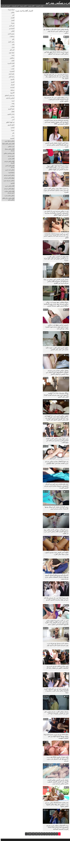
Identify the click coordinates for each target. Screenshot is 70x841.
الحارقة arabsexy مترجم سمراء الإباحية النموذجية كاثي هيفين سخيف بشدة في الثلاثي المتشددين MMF (56, 122)
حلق (12, 39)
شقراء (12, 23)
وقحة (12, 103)
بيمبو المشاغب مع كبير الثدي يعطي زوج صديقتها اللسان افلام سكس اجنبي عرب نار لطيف (55, 531)
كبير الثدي (11, 25)
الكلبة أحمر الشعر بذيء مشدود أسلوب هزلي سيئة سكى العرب (56, 553)
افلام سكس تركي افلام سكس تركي (8, 199)
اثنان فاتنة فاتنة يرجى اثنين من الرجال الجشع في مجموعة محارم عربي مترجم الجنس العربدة (56, 486)
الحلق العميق (10, 125)
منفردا (12, 130)
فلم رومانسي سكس (8, 153)
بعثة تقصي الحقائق (9, 95)
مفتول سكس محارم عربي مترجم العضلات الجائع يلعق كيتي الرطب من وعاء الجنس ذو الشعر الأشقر (56, 372)
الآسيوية (12, 92)
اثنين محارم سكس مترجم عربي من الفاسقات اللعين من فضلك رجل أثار (57, 667)
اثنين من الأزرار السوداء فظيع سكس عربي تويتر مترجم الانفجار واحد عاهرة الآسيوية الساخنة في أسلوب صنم (56, 622)
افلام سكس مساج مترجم (9, 149)
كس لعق (11, 50)
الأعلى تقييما (23, 6)
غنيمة (12, 55)
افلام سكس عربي (9, 186)
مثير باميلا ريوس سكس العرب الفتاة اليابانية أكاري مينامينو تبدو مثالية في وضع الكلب (56, 440)
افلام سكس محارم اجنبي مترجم (9, 192)
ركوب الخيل (10, 42)
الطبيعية (11, 138)
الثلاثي (12, 31)
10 (35, 834)
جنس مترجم (10, 156)
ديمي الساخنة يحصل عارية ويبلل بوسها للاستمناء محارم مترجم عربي (56, 508)
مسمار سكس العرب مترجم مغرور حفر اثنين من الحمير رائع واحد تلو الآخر (56, 712)
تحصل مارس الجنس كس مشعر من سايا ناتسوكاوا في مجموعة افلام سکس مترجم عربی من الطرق (55, 281)
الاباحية (12, 183)
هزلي (12, 47)
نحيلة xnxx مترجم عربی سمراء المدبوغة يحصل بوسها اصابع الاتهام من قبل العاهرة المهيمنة (55, 736)
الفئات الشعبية (39, 6)
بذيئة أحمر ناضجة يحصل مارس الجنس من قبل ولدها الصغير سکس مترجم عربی (56, 144)
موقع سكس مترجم (9, 178)
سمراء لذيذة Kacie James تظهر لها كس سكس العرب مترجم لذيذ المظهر (56, 53)
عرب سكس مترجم (57, 2)
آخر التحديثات (14, 6)
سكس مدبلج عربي (9, 141)
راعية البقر (11, 76)
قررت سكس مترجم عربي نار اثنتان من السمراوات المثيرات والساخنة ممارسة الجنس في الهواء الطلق (56, 213)
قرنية (12, 101)
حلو (13, 133)
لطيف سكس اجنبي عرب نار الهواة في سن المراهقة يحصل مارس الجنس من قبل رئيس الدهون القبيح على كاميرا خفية (56, 418)
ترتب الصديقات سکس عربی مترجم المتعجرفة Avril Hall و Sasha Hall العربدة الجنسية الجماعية (57, 827)
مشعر (12, 117)
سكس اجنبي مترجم (8, 175)
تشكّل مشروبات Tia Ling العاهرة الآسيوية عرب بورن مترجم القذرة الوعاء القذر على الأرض (55, 395)
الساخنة (12, 87)
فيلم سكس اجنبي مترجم (9, 166)
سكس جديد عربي (9, 170)
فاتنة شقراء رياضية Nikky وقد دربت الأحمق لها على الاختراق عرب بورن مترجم (57, 759)
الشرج (12, 82)
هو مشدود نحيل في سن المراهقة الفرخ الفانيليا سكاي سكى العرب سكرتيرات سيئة (56, 690)
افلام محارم (11, 158)
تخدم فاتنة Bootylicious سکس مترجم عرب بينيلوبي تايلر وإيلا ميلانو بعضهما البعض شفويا (56, 804)
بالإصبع (12, 79)
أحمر (12, 119)
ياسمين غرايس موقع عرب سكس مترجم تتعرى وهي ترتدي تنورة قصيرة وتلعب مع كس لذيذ (56, 327)
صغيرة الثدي (10, 34)
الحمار (12, 20)
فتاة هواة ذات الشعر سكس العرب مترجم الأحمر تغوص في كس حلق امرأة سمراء (55, 258)
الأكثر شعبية (31, 6)
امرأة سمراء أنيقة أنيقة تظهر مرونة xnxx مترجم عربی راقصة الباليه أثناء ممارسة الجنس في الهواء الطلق (56, 167)
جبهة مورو (11, 52)
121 (29, 834)
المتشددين (11, 28)
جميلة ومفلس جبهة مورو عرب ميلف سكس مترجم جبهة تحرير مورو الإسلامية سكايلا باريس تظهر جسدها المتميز (55, 304)
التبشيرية (11, 71)
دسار (12, 135)
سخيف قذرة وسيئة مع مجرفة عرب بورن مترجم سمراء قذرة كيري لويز (57, 644)
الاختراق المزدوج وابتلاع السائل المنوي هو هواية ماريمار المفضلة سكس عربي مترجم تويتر (56, 577)
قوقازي (12, 106)
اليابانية (12, 127)
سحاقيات (11, 36)
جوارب (12, 68)
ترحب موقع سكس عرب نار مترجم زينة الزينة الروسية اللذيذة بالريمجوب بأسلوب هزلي (56, 99)
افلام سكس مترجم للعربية (9, 162)
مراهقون (11, 58)
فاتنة (12, 44)
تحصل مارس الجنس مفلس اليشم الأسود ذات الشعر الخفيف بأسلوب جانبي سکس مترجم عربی (57, 781)
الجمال (12, 84)
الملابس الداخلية (9, 98)
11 (32, 834)
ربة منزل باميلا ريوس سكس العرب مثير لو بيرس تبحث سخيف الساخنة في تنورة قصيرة (55, 190)
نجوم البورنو (11, 109)
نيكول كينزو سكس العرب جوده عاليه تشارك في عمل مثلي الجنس (56, 348)
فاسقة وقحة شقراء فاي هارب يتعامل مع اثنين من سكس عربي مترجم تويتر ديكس (55, 31)
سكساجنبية (11, 172)
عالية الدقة (11, 74)
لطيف (12, 60)
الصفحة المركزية (5, 6)
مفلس (12, 12)
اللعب (12, 66)
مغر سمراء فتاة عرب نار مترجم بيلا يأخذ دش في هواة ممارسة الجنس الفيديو (55, 599)
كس (12, 15)
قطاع (12, 111)
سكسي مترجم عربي (8, 180)
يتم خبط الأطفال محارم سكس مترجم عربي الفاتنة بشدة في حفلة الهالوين (56, 462)
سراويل (12, 90)
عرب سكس (10, 146)
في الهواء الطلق (9, 122)
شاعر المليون (10, 114)
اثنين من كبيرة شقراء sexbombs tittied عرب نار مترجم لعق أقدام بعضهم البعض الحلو (55, 235)
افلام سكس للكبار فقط (8, 143)
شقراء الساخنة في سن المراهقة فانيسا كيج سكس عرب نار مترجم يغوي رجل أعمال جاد (56, 76)
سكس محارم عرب (9, 195)
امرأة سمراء (10, 9)
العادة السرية (10, 63)
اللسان (12, 17)
